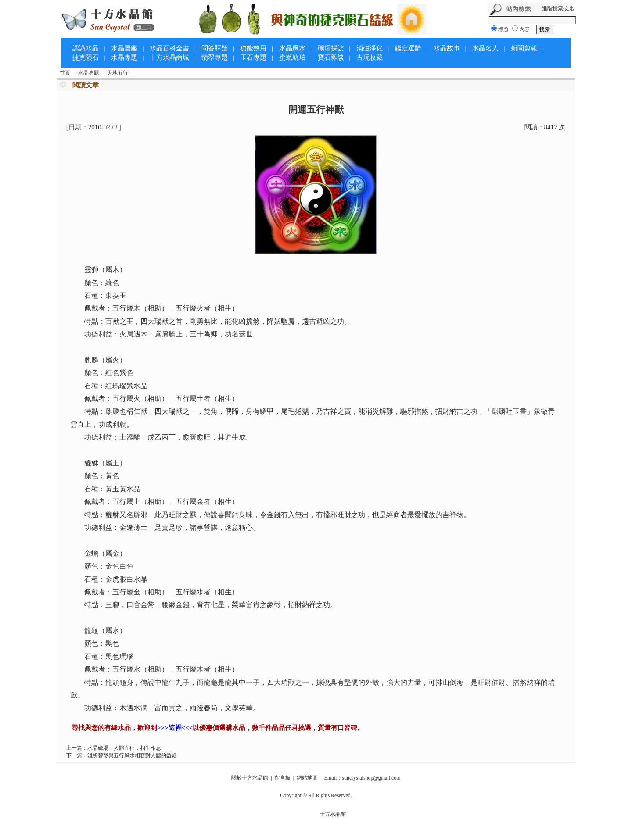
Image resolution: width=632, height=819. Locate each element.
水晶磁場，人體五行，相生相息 (124, 748)
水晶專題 (124, 57)
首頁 (65, 73)
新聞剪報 (524, 48)
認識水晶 (85, 48)
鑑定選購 (408, 48)
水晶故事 (447, 48)
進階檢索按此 (558, 8)
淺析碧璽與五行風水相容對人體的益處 (132, 755)
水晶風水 (292, 48)
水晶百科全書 (169, 48)
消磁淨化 (369, 48)
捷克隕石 (85, 57)
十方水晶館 (333, 814)
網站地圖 (307, 778)
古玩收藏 (369, 57)
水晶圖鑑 (124, 48)
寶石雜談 (331, 57)
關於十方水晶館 (249, 778)
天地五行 (117, 73)
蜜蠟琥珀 (292, 57)
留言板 (283, 778)
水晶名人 (485, 48)
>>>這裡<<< (175, 727)
